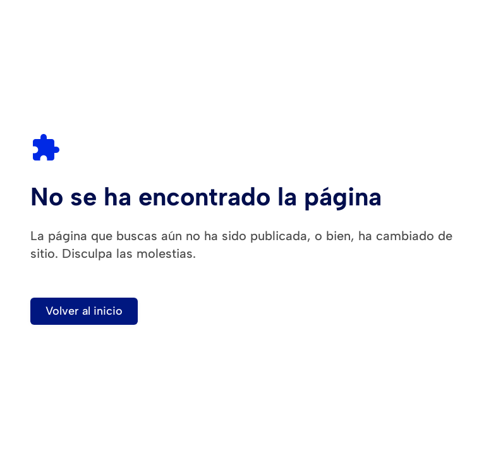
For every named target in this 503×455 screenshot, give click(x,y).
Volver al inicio (84, 311)
